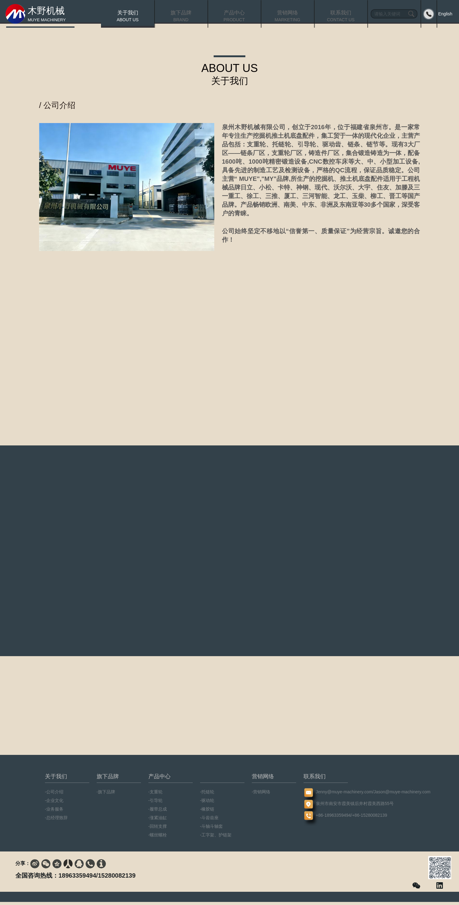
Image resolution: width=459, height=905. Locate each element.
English (445, 13)
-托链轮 (207, 794)
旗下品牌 (108, 779)
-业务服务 (54, 812)
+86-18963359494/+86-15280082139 (326, 818)
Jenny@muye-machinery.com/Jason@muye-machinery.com (326, 795)
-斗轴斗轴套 (211, 829)
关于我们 (56, 779)
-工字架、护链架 (216, 837)
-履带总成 (157, 812)
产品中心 (159, 779)
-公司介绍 (54, 794)
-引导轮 (155, 803)
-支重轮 (155, 794)
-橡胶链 (207, 812)
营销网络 (263, 779)
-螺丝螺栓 (157, 837)
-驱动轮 (207, 803)
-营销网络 (261, 794)
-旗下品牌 (106, 794)
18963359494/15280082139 (96, 878)
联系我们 (315, 779)
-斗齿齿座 (209, 820)
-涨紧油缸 (157, 820)
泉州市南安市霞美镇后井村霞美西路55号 (326, 806)
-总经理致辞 (56, 820)
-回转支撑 (157, 829)
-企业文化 (54, 803)
